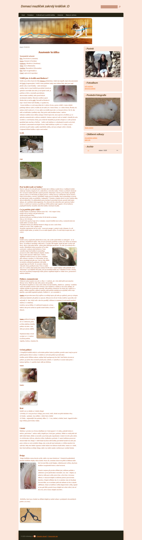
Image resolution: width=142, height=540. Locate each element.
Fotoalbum (30, 15)
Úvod (23, 15)
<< (88, 150)
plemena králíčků (90, 88)
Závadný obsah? (42, 536)
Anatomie (60, 15)
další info (87, 140)
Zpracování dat (53, 536)
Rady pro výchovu (71, 15)
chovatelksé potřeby (91, 138)
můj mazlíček (89, 86)
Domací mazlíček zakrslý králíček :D (45, 6)
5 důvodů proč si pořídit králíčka (45, 15)
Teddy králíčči (89, 128)
